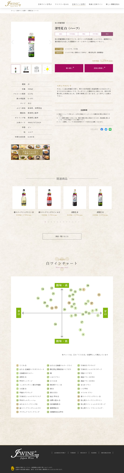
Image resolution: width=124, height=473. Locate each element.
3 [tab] (51, 222)
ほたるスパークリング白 (28, 404)
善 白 (52, 388)
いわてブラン (55, 377)
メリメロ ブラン (86, 392)
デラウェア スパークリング (29, 412)
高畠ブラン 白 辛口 (88, 377)
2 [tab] (48, 222)
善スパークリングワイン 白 (91, 396)
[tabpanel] (24, 201)
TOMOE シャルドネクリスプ (30, 396)
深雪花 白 (22, 377)
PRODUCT (83, 453)
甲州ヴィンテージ (25, 381)
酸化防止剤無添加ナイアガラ (60, 369)
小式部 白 (22, 388)
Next (49, 42)
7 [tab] (64, 222)
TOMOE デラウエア (88, 365)
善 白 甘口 (53, 392)
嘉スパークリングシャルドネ (30, 408)
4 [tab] (54, 222)
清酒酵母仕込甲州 (56, 412)
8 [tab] (67, 222)
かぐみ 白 (53, 381)
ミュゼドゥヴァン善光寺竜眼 (30, 385)
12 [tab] (79, 222)
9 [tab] (70, 222)
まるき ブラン (86, 385)
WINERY (73, 453)
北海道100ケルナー (26, 373)
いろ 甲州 (84, 388)
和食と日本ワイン (96, 4)
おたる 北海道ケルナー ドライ (61, 365)
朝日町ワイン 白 (56, 385)
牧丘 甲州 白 (54, 396)
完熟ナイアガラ (86, 373)
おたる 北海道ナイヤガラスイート (31, 369)
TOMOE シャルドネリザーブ (91, 369)
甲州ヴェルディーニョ (27, 400)
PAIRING (94, 453)
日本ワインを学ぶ (45, 4)
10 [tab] (73, 222)
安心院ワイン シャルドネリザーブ (93, 404)
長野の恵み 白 (55, 400)
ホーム (13, 10)
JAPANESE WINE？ (60, 453)
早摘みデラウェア (25, 392)
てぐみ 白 (22, 365)
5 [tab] (57, 222)
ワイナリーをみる (62, 4)
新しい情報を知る (113, 4)
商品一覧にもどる (62, 236)
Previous (13, 42)
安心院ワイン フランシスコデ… (92, 408)
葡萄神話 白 (54, 408)
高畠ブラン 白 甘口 (88, 381)
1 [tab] (45, 222)
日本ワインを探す (79, 4)
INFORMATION (106, 453)
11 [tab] (76, 222)
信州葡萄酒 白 (55, 404)
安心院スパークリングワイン (91, 400)
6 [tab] (60, 222)
